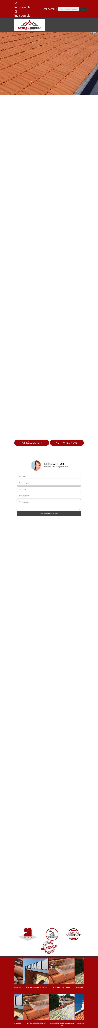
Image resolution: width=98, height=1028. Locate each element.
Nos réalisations (32, 442)
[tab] (49, 47)
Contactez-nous (67, 442)
